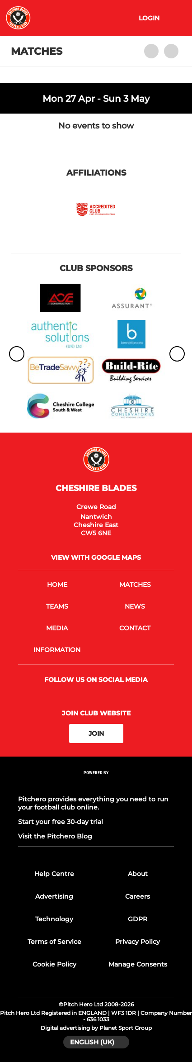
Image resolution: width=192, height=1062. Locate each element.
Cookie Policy (54, 964)
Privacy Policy (137, 942)
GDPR (137, 919)
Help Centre (54, 874)
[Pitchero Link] (96, 785)
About (138, 874)
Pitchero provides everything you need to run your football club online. (93, 803)
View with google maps (96, 557)
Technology (54, 919)
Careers (137, 896)
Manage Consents (137, 964)
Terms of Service (54, 942)
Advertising (54, 896)
